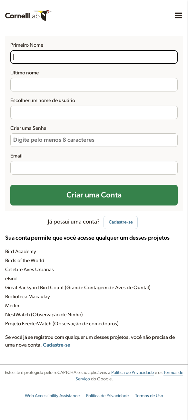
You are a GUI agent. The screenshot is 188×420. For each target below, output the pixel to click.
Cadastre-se (121, 222)
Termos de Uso (149, 396)
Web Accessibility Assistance (52, 396)
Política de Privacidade (132, 372)
